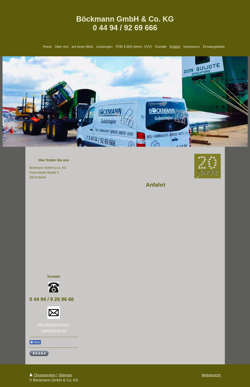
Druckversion (43, 375)
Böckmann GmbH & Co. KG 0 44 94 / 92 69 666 (125, 23)
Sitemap (65, 375)
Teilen (35, 342)
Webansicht (211, 375)
